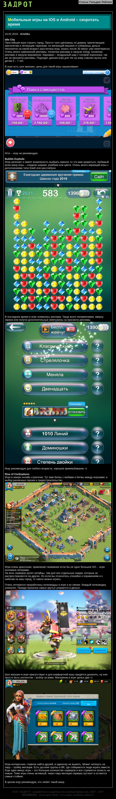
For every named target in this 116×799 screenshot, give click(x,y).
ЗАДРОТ (18, 4)
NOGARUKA (29, 794)
